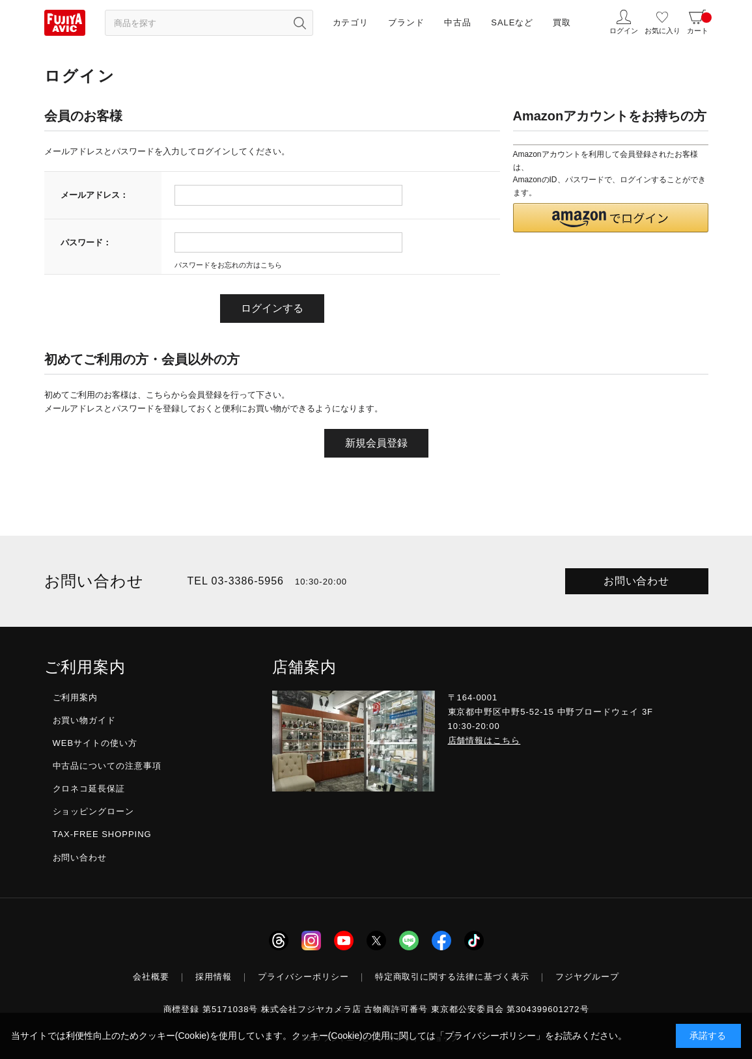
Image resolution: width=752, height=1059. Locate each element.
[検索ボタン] (300, 23)
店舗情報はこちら (484, 740)
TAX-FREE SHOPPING (102, 834)
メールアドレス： (94, 195)
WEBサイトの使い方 (95, 743)
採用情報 (213, 977)
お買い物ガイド (85, 720)
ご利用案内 (75, 697)
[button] (610, 217)
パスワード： (86, 242)
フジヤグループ (587, 977)
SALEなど (512, 22)
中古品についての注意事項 (107, 766)
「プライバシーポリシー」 (490, 1035)
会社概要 (151, 977)
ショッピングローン (94, 811)
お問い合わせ (637, 580)
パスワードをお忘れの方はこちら (228, 265)
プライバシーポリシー (303, 977)
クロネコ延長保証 (89, 788)
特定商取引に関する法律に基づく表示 (452, 977)
